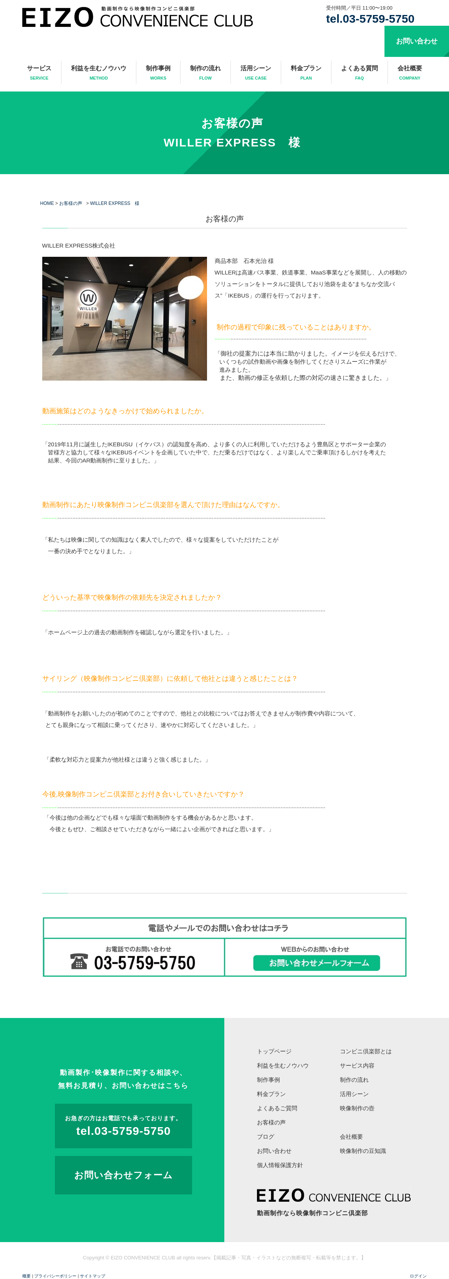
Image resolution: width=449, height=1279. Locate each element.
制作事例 (158, 73)
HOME (47, 203)
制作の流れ (205, 73)
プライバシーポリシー (55, 1276)
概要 (26, 1276)
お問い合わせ (416, 41)
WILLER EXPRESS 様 (232, 142)
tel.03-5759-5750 (370, 18)
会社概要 (410, 73)
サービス (39, 73)
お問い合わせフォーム (123, 1175)
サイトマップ (92, 1276)
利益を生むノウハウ (98, 73)
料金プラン (306, 73)
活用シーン (255, 73)
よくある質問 (359, 73)
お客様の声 (232, 123)
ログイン (418, 1276)
